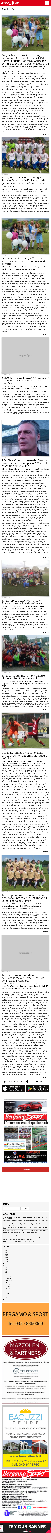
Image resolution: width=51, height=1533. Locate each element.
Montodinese (45, 99)
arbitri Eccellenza (12, 996)
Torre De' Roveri (21, 124)
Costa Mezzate (33, 89)
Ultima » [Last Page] (39, 1082)
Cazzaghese (5, 86)
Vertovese (42, 549)
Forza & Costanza (38, 503)
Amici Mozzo (14, 75)
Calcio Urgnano (30, 81)
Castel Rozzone (6, 84)
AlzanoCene (5, 477)
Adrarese (43, 72)
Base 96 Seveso (12, 482)
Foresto (26, 503)
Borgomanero (35, 483)
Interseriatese (27, 96)
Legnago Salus (23, 509)
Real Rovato (17, 116)
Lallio (15, 97)
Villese (47, 128)
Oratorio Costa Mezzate (25, 105)
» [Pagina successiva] (34, 1082)
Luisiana (12, 511)
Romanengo (36, 116)
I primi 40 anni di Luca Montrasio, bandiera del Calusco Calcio (18, 1241)
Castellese (13, 84)
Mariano (43, 97)
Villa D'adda (34, 128)
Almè (22, 73)
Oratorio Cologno (13, 105)
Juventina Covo (44, 96)
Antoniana (21, 75)
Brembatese (27, 80)
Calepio (37, 81)
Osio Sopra (13, 110)
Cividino (19, 88)
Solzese (9, 123)
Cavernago (41, 84)
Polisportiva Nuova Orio (16, 113)
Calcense (16, 81)
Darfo (11, 499)
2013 (6, 1298)
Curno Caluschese (7, 91)
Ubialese (45, 124)
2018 (6, 1265)
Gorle (21, 96)
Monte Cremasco (23, 99)
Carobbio (24, 83)
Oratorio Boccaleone (20, 104)
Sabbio (8, 118)
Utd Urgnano (38, 126)
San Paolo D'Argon (13, 539)
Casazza (35, 83)
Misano (15, 99)
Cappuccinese (6, 83)
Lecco (17, 509)
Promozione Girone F (21, 826)
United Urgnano (23, 126)
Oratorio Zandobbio (40, 108)
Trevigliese (25, 546)
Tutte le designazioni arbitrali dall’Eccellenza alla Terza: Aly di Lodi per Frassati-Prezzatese (23, 978)
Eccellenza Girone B (36, 1020)
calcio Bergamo (6, 394)
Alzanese (27, 73)
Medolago (4, 99)
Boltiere (43, 78)
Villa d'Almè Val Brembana (22, 551)
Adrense (18, 475)
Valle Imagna (31, 844)
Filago (31, 92)
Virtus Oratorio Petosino (30, 129)
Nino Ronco (33, 100)
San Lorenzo (40, 120)
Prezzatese (19, 115)
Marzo (8, 1292)
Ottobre (8, 1279)
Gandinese (5, 506)
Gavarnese (11, 506)
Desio (15, 499)
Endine (28, 91)
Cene (23, 86)
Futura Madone (6, 96)
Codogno (9, 496)
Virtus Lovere (5, 129)
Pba (46, 110)
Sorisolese (15, 123)
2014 (6, 1273)
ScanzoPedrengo (19, 541)
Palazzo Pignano (28, 110)
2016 (6, 1269)
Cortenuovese (14, 89)
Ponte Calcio (26, 113)
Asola (30, 479)
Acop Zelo (21, 72)
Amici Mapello (6, 75)
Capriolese (18, 83)
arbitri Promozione (36, 996)
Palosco (36, 110)
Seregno (36, 541)
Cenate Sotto (18, 86)
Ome (3, 104)
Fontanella (20, 94)
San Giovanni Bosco (23, 120)
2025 (6, 1252)
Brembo (41, 80)
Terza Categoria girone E (19, 410)
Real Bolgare (35, 115)
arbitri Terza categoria (19, 997)
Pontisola (16, 530)
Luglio (8, 1284)
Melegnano (11, 512)
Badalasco (24, 76)
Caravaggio (30, 488)
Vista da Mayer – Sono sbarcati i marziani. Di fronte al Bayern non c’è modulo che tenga (24, 1230)
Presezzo (12, 115)
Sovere (26, 543)
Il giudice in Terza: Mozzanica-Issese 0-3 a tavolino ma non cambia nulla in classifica (25, 380)
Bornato (21, 80)
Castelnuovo (20, 84)
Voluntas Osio (41, 129)
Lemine (30, 509)
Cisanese (9, 495)
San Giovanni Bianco (36, 831)
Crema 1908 (29, 498)
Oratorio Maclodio (15, 520)
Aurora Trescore (12, 76)
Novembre (9, 1277)
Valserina (8, 128)
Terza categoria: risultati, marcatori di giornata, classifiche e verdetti (23, 677)
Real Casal (43, 531)
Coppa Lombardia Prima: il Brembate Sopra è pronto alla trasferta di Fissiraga (21, 1237)
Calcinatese (22, 81)
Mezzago (10, 99)
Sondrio (9, 543)
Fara (23, 501)
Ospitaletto (20, 110)
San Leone (33, 120)
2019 (6, 1263)
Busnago (10, 81)
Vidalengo (27, 128)
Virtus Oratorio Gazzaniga (16, 129)
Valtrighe (14, 128)
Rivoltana (4, 535)
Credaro (40, 89)
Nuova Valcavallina (31, 102)
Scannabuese (38, 121)
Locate (34, 97)
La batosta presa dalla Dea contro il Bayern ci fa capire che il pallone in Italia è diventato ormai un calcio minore (24, 1224)
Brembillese (34, 80)
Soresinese (15, 543)
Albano (13, 73)
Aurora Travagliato (6, 480)
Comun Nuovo (6, 89)
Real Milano (5, 533)
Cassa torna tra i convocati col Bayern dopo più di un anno (17, 1239)
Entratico (33, 91)
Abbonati (25, 1170)
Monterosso (37, 99)
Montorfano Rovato (7, 100)
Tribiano (31, 546)
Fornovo (26, 94)
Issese (37, 96)
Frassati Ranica (33, 94)
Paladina (11, 525)
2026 (6, 1250)
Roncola (42, 116)
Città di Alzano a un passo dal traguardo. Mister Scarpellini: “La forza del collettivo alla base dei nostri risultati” (25, 1218)
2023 (6, 1256)
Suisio (8, 124)
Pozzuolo (38, 113)
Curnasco (45, 89)
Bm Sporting (36, 78)
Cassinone (46, 83)
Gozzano (4, 507)
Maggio (8, 1288)
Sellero (31, 541)
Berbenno (18, 78)
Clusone (24, 88)
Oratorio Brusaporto (32, 104)
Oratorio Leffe (37, 105)
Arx (38, 75)
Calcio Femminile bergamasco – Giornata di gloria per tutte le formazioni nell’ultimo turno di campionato (25, 1221)
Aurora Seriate (43, 479)
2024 (6, 1254)
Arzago (42, 75)
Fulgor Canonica (42, 94)
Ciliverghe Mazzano (31, 1013)
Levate (19, 97)
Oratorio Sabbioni (36, 107)
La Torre (10, 97)
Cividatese (13, 88)
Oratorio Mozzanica (25, 107)
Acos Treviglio (28, 72)
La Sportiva (5, 97)
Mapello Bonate (20, 511)
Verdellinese (20, 128)
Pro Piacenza (14, 531)
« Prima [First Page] (16, 1082)
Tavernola (13, 124)
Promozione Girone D (8, 826)
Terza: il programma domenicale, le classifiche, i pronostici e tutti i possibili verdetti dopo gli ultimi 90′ (24, 898)
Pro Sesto (21, 531)
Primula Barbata (27, 115)
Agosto (8, 1282)
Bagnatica (30, 76)
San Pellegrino (23, 121)
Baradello (36, 76)
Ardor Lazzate (10, 479)
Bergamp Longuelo (27, 78)
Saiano (13, 118)
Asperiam (4, 76)
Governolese (44, 506)
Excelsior (44, 91)
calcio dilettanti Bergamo (18, 394)
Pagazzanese (5, 525)
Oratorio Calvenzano (14, 519)
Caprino (18, 488)
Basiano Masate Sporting (8, 78)
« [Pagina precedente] (21, 1082)
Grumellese (10, 507)
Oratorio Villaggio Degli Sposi (26, 108)
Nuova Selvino (21, 102)
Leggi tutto (44, 134)
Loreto (39, 97)
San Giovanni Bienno (12, 120)
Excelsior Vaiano (6, 92)
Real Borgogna (44, 115)
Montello (31, 99)
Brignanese (5, 81)
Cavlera (46, 84)
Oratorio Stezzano (17, 522)
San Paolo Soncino (13, 121)
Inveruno (25, 507)
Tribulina (40, 124)
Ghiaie (12, 96)
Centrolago (29, 86)
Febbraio (9, 1294)
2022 (6, 1258)
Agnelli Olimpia (6, 73)
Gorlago (17, 96)
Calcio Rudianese (24, 487)
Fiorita (15, 94)
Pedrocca (46, 525)
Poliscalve (35, 112)
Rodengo (29, 116)
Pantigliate (41, 110)
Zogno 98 (4, 131)
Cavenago (34, 84)
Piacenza (21, 527)
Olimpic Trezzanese (42, 102)
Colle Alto (30, 88)
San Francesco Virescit (21, 118)
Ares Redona (33, 75)
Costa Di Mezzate (24, 89)
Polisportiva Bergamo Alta (15, 207)
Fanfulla (19, 501)
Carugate (30, 83)
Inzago (34, 96)
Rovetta (4, 118)
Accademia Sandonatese (12, 474)
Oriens (8, 110)
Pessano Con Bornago (13, 112)
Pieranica (29, 112)
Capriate (12, 83)
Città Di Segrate (6, 88)
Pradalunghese (6, 115)
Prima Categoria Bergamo (30, 824)
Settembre (9, 1280)
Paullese (38, 525)
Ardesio (27, 75)
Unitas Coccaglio (13, 126)
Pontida (33, 113)
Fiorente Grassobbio (7, 94)
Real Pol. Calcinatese (7, 116)
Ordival (4, 110)
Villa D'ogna (41, 128)
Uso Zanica (32, 126)
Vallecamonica (10, 549)
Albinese (17, 73)
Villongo (4, 552)
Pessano (4, 112)
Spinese (20, 123)
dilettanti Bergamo (37, 397)
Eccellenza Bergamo (36, 794)
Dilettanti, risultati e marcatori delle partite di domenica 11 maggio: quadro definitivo (24, 755)
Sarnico (4, 541)
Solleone (4, 123)
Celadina (11, 86)
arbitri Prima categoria (24, 996)
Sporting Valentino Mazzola (24, 544)
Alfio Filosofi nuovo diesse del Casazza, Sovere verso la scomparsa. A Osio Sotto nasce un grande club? (25, 463)
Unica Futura (5, 126)
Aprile (8, 1290)
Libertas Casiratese (27, 97)
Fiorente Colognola (39, 92)
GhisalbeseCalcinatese (25, 506)
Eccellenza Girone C (13, 796)
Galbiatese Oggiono (40, 504)
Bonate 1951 (5, 80)
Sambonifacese (10, 536)
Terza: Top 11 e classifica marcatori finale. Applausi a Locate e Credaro (22, 602)
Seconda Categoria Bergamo (32, 836)
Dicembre (9, 1275)
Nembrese (26, 100)
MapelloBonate (29, 511)
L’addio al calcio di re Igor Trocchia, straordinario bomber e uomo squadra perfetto (24, 261)
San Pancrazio (41, 832)
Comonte (43, 88)
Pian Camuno (23, 112)
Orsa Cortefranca (30, 523)
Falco (12, 92)
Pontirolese (10, 530)
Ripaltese (23, 116)
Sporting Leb (27, 123)
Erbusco (39, 91)
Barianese (42, 76)
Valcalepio (42, 547)
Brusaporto (41, 485)
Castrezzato (28, 84)
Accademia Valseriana (11, 72)
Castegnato (37, 490)
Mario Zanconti (44, 511)
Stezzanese (35, 544)
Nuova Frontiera (12, 102)
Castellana (10, 491)
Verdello (36, 549)
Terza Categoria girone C (36, 409)
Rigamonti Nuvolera (33, 533)
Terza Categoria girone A (8, 409)
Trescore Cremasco (31, 124)
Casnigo (40, 83)
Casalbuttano (5, 490)
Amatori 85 (33, 73)
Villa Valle (39, 551)
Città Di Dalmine (43, 86)
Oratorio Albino (9, 104)
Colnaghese (37, 88)
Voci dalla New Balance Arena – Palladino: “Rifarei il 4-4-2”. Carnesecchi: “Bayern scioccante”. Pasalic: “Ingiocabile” (25, 1228)
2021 (6, 1260)
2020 (6, 1262)
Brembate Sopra (6, 485)
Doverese (23, 91)
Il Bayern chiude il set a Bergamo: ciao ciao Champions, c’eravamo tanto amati (22, 1235)
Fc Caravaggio (26, 92)
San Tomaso (30, 121)
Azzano (19, 76)
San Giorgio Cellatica (34, 118)
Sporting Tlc (34, 123)
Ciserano (15, 495)
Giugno (8, 1286)
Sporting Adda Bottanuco (41, 543)
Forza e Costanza (43, 799)
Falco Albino (18, 92)
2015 (6, 1271)
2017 (6, 1267)
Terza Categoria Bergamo (18, 840)
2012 (6, 1299)
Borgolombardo (13, 80)
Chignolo (35, 86)
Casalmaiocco (13, 490)
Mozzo (20, 100)
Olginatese (43, 515)
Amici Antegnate (41, 73)
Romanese (24, 535)
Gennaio (8, 1296)
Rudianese (40, 535)
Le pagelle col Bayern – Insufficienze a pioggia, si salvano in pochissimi (20, 1232)
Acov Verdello (36, 72)
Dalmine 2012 (16, 91)
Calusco (42, 81)
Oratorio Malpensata (13, 107)
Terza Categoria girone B (22, 409)
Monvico (15, 100)
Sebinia (45, 121)
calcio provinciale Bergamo (33, 394)
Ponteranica (41, 528)
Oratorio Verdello (12, 108)
